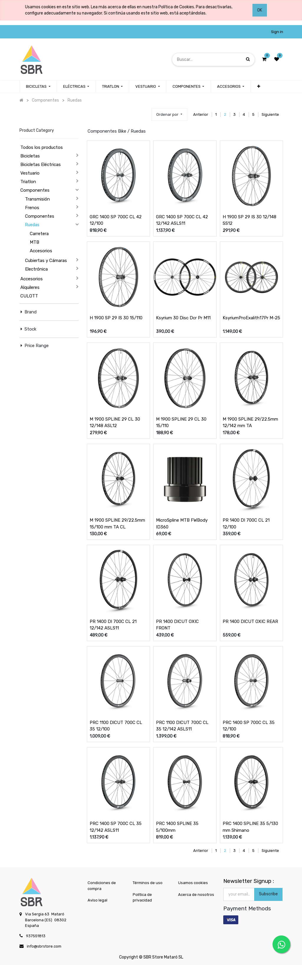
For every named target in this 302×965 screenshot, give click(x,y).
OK (259, 10)
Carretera (39, 233)
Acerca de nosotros (196, 894)
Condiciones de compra (102, 886)
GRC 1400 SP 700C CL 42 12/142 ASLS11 (182, 220)
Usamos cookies (193, 883)
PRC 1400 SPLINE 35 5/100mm (177, 827)
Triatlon (28, 181)
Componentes (35, 190)
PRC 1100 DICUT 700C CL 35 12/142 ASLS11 (182, 726)
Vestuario (30, 173)
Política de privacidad (142, 897)
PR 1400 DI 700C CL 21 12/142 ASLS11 (113, 625)
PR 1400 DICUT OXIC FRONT (177, 625)
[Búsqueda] (248, 59)
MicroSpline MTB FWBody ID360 (182, 524)
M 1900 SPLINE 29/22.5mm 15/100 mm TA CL (117, 524)
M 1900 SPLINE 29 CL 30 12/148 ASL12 (115, 422)
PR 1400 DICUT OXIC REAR (250, 621)
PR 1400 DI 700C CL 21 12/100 (246, 524)
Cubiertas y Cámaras (46, 260)
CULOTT (29, 296)
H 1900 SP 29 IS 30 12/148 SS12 (249, 220)
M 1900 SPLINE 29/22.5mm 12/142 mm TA (250, 422)
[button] (258, 86)
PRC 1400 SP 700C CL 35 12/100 (249, 726)
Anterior (200, 114)
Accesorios (41, 250)
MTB (34, 242)
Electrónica (36, 269)
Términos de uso (148, 883)
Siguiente (270, 114)
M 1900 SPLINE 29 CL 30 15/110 (181, 422)
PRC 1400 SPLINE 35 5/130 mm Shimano (250, 827)
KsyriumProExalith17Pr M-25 (251, 317)
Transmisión (37, 199)
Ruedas (32, 224)
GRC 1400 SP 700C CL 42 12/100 (116, 220)
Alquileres (30, 287)
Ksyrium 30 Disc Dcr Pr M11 (183, 317)
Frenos (32, 207)
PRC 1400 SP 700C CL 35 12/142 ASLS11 (116, 827)
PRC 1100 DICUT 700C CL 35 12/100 (116, 726)
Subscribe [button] (268, 893)
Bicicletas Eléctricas (40, 164)
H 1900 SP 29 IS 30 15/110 (116, 317)
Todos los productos (41, 147)
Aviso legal (97, 900)
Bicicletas (30, 156)
